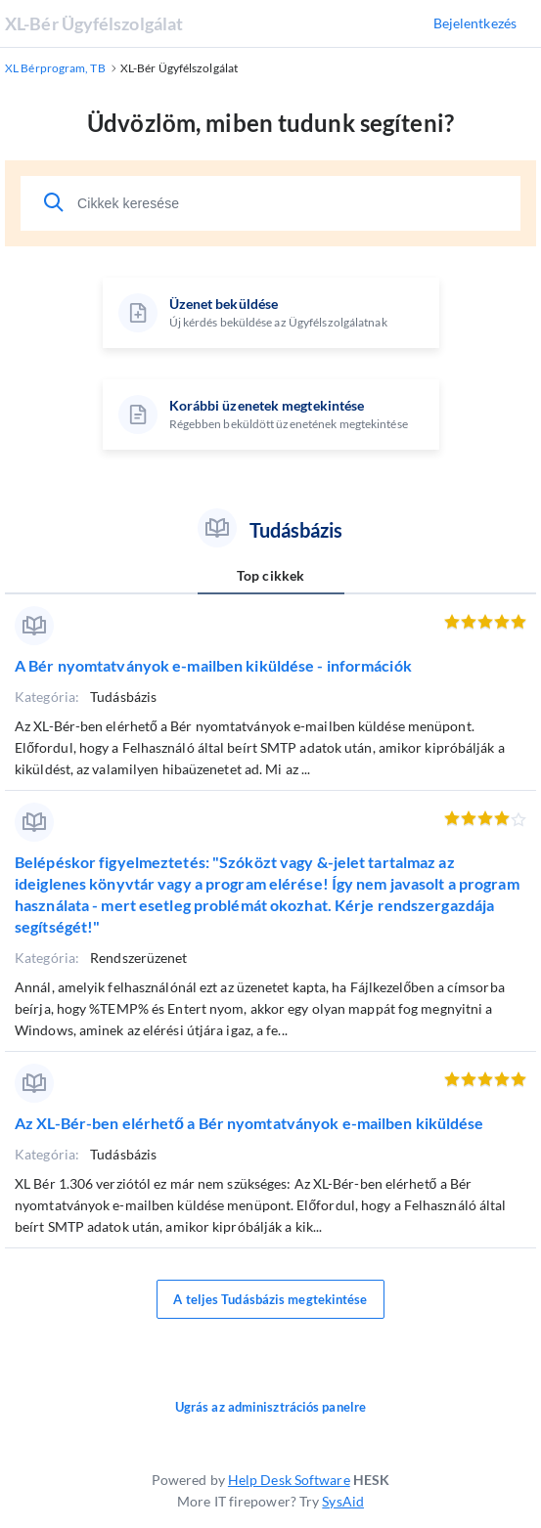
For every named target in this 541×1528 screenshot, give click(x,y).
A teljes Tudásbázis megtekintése (270, 1299)
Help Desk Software (289, 1479)
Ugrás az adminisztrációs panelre (270, 1407)
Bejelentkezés (475, 23)
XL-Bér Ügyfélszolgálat (94, 23)
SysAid (343, 1501)
